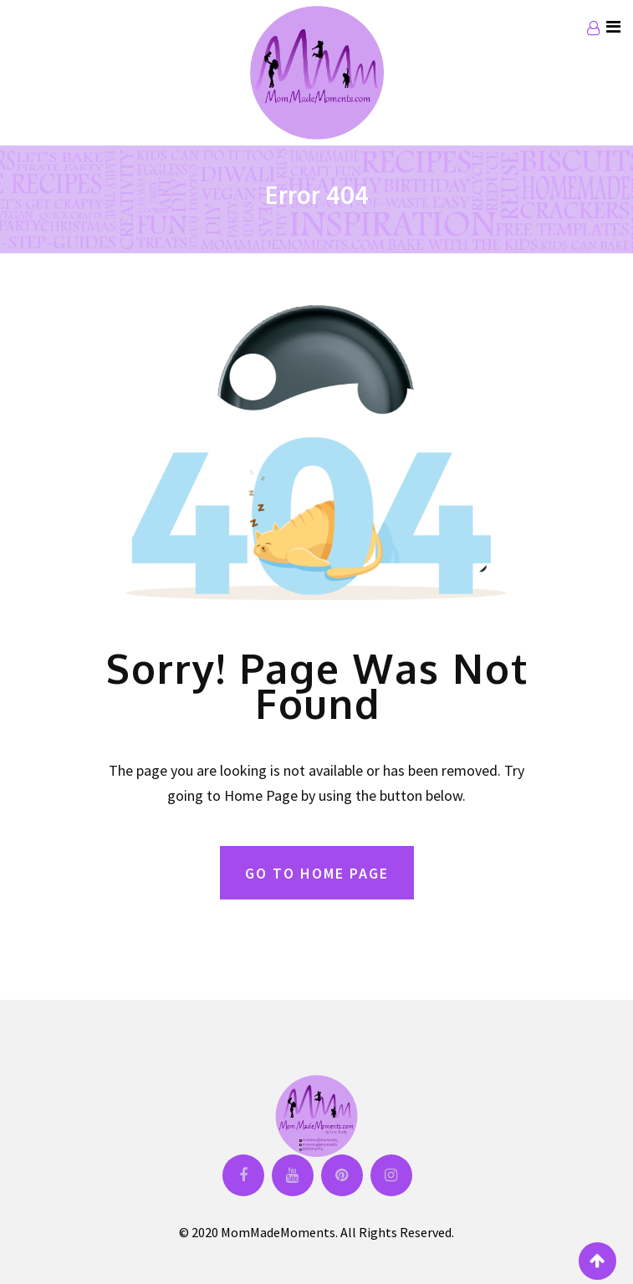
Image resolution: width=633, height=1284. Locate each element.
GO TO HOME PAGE (317, 873)
